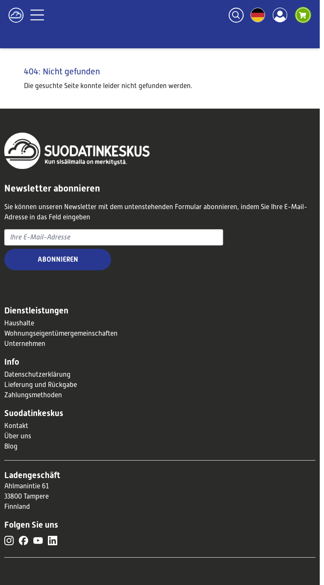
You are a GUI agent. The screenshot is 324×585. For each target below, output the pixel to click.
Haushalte (19, 323)
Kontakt (16, 426)
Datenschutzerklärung (37, 374)
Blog (11, 446)
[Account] (280, 15)
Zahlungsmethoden (33, 395)
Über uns (17, 436)
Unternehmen (24, 344)
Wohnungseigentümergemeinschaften (61, 333)
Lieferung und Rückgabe (40, 385)
